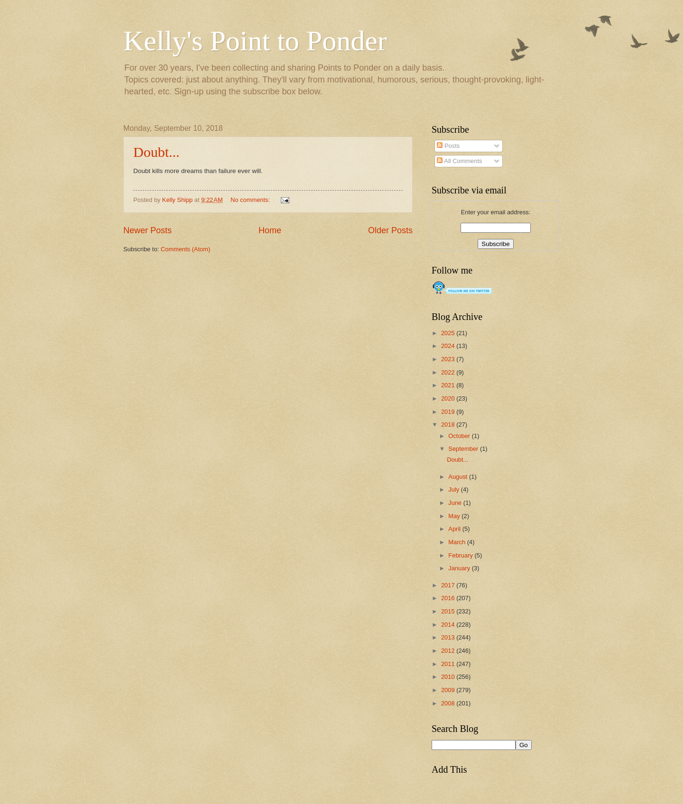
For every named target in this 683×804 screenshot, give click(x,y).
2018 (448, 424)
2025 (448, 333)
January (459, 568)
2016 (448, 598)
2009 (448, 690)
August (458, 476)
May (454, 516)
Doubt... (156, 152)
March (457, 542)
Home (269, 230)
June (455, 502)
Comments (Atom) (185, 249)
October (459, 435)
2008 (448, 703)
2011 (448, 663)
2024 (448, 345)
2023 (448, 359)
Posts (448, 145)
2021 (448, 385)
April (455, 528)
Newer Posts (147, 230)
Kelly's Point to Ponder (255, 40)
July (454, 489)
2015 (448, 611)
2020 (448, 398)
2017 (448, 585)
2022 (448, 372)
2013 (448, 637)
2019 (448, 411)
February (461, 555)
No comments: (251, 199)
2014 (448, 624)
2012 (448, 650)
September (464, 448)
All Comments (459, 160)
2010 (448, 676)
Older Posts (390, 230)
